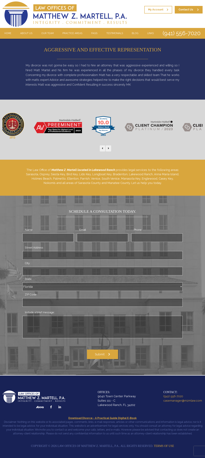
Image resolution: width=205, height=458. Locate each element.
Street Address (34, 247)
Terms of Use (164, 446)
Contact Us (186, 9)
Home (7, 33)
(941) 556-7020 (182, 33)
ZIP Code (31, 294)
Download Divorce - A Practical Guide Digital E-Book (102, 418)
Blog (135, 33)
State (28, 278)
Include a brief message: (39, 312)
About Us (26, 33)
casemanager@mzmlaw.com (182, 400)
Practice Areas (72, 33)
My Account (155, 9)
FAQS (94, 33)
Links (150, 33)
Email (82, 229)
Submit (100, 354)
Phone (138, 229)
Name (29, 229)
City (27, 263)
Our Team (47, 33)
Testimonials (114, 33)
